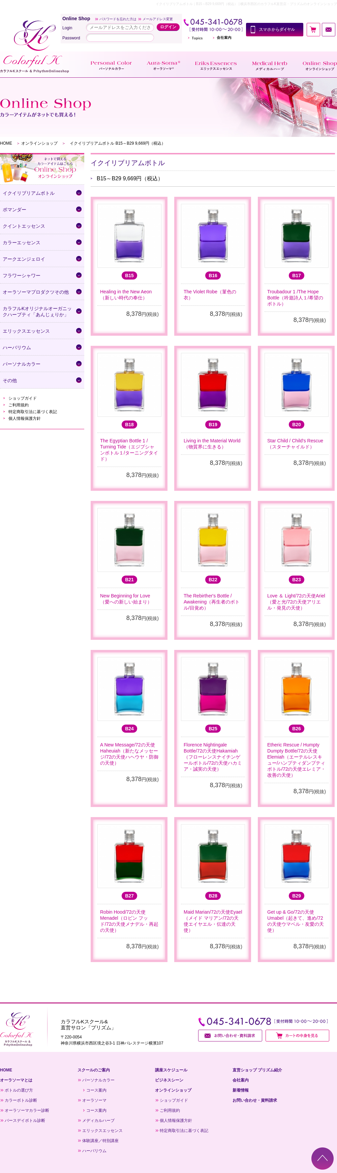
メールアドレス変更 (158, 19)
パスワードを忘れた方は (117, 19)
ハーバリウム (94, 1150)
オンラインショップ (39, 143)
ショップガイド (22, 398)
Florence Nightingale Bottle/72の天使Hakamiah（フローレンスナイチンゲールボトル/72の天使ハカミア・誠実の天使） (213, 757)
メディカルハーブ (98, 1120)
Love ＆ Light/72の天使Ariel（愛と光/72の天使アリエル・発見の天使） (296, 602)
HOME (6, 143)
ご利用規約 (18, 405)
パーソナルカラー (98, 1080)
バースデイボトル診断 (25, 1120)
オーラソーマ (94, 1100)
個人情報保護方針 (24, 418)
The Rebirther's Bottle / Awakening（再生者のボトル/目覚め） (212, 602)
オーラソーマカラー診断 (27, 1110)
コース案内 (96, 1090)
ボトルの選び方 (19, 1090)
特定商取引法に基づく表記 (32, 411)
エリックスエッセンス (102, 1130)
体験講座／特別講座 (100, 1140)
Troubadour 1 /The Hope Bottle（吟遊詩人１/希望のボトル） (295, 297)
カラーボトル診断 (21, 1100)
